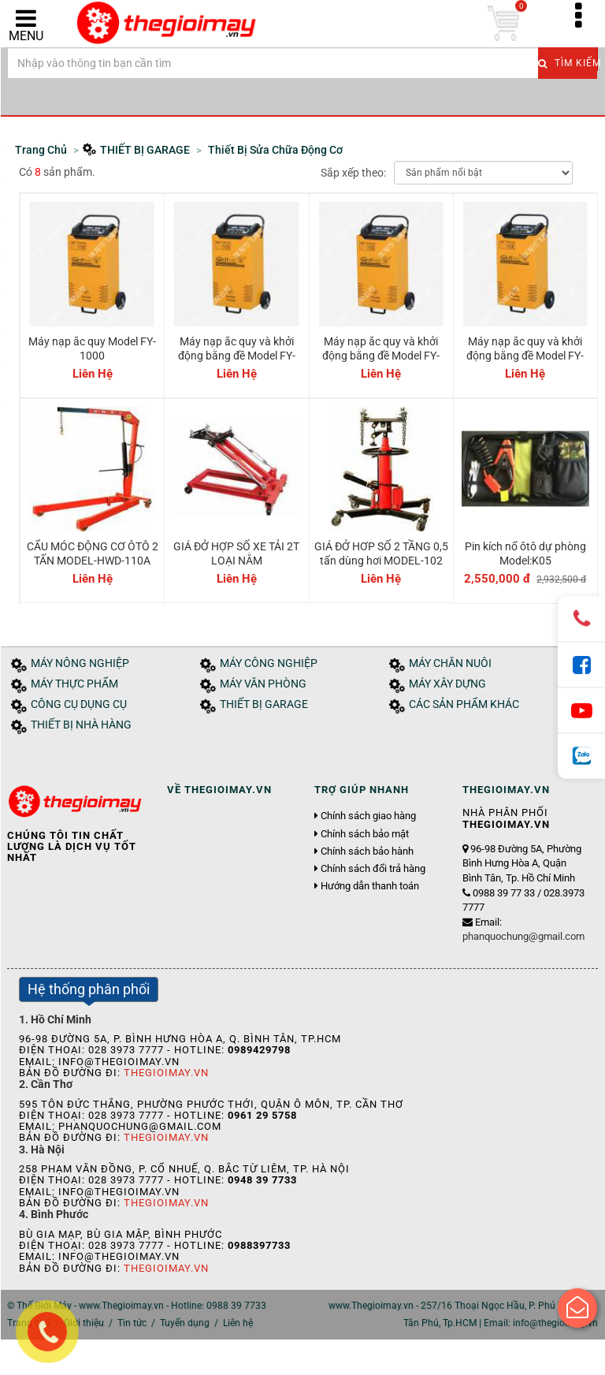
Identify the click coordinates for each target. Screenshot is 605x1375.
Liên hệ (238, 1322)
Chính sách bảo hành (367, 851)
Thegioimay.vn (166, 1073)
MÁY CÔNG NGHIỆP (268, 663)
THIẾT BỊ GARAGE (264, 704)
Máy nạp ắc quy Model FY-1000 (92, 348)
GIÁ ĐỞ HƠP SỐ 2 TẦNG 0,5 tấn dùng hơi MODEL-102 (381, 553)
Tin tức (132, 1322)
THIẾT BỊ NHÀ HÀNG (81, 725)
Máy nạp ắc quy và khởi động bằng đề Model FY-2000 (525, 355)
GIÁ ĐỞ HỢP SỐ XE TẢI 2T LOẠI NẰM (236, 553)
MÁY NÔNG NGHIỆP (80, 663)
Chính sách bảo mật (365, 834)
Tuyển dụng (185, 1322)
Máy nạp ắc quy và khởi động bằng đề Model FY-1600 (381, 355)
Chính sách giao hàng (368, 816)
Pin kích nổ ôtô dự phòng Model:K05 (525, 553)
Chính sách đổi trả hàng (373, 868)
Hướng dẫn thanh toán (370, 886)
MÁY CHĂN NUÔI (450, 663)
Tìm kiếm (567, 63)
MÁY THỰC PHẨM (74, 684)
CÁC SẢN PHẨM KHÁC (464, 704)
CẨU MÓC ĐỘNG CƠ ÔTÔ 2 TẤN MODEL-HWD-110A (92, 553)
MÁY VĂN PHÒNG (263, 684)
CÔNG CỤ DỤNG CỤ (79, 704)
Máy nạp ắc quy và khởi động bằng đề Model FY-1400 (236, 355)
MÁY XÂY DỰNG (447, 684)
